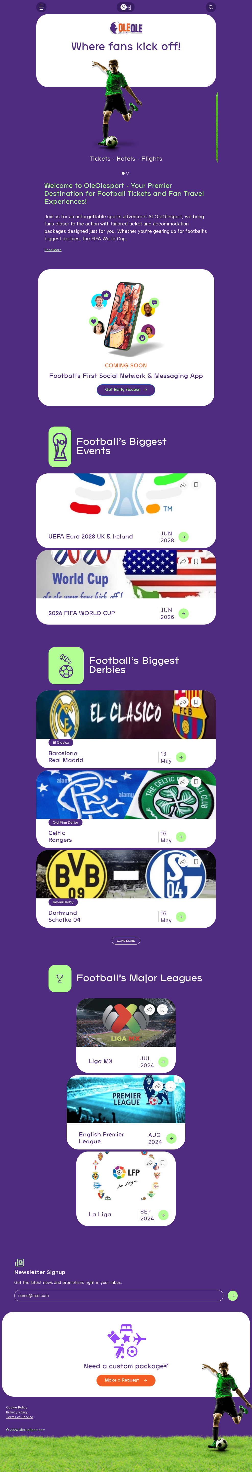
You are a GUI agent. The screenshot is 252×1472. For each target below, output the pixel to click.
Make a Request (126, 1380)
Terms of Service (19, 1417)
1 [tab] (124, 175)
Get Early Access (126, 390)
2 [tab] (128, 175)
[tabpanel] (126, 127)
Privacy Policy (17, 1412)
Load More (126, 940)
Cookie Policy (16, 1407)
